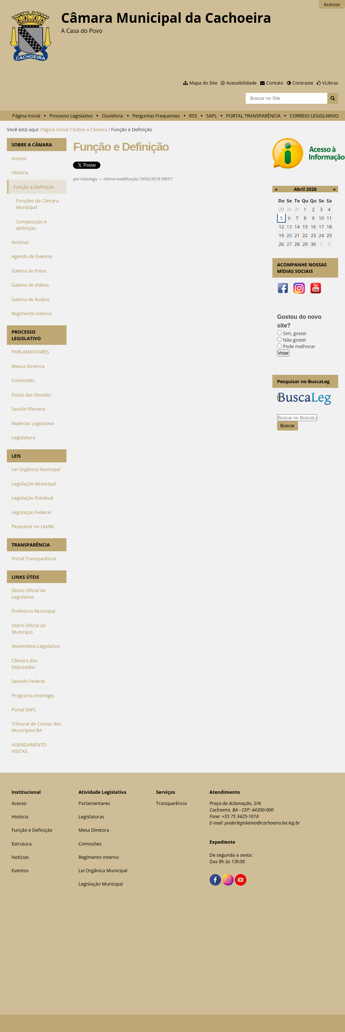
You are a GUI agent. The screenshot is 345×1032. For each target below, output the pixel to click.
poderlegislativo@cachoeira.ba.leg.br (262, 822)
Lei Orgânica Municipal (102, 870)
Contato (275, 83)
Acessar (332, 4)
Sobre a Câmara (90, 129)
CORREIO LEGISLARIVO (314, 115)
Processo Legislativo (71, 115)
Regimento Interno (98, 857)
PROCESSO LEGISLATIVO (26, 335)
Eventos (20, 870)
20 (289, 235)
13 (289, 226)
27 (289, 244)
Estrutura (22, 843)
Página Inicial (26, 115)
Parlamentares (94, 803)
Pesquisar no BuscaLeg (303, 381)
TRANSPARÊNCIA (31, 544)
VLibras (330, 83)
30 (289, 209)
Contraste (302, 83)
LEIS (16, 456)
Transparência (171, 803)
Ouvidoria (112, 115)
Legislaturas (91, 816)
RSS (193, 115)
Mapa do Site (203, 83)
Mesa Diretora (93, 830)
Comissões (90, 843)
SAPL (211, 115)
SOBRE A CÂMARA (32, 144)
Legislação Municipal (100, 884)
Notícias (20, 857)
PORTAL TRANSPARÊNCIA (253, 115)
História (20, 816)
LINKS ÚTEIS (25, 577)
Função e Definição (32, 830)
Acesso (19, 803)
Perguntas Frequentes (156, 115)
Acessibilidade (241, 83)
